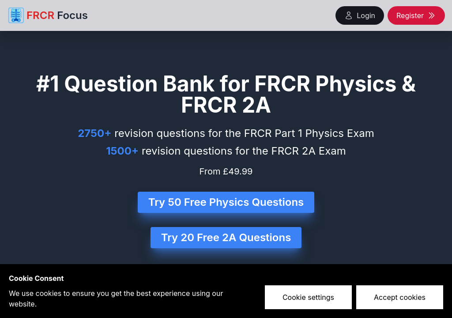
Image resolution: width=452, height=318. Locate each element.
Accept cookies (400, 297)
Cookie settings (308, 297)
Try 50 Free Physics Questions (226, 202)
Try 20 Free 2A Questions (226, 237)
